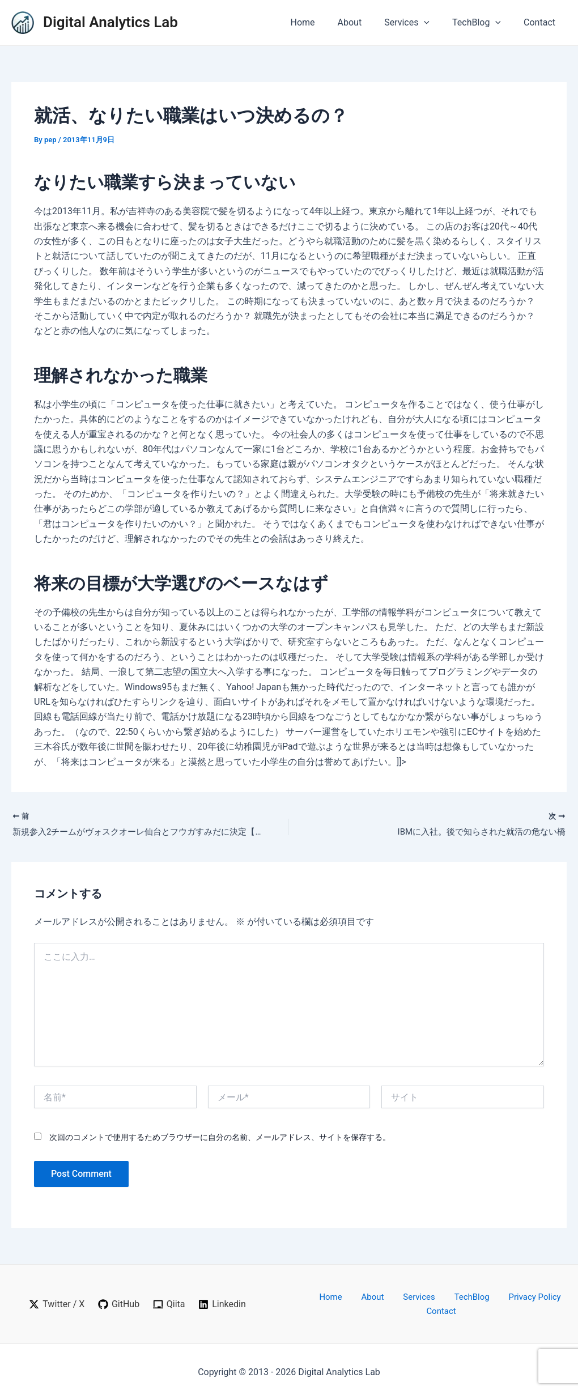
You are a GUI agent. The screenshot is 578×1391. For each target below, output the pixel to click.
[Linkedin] (223, 1300)
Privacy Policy (498, 1299)
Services (418, 22)
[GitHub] (118, 1300)
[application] (435, 22)
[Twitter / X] (55, 1300)
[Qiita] (169, 1300)
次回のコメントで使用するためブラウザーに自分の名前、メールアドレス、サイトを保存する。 (219, 1138)
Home (323, 22)
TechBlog (483, 22)
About (366, 22)
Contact (542, 22)
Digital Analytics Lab (110, 22)
